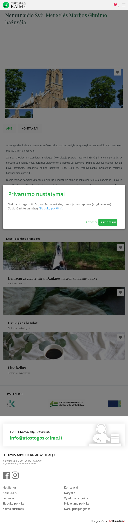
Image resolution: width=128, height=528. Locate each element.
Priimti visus (107, 222)
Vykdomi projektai (76, 498)
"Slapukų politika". (51, 208)
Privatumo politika (76, 503)
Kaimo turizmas (13, 509)
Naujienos (9, 487)
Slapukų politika (13, 503)
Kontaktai (71, 487)
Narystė (69, 493)
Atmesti (91, 222)
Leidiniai (8, 498)
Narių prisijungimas (77, 509)
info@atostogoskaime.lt (36, 438)
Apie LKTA (10, 493)
